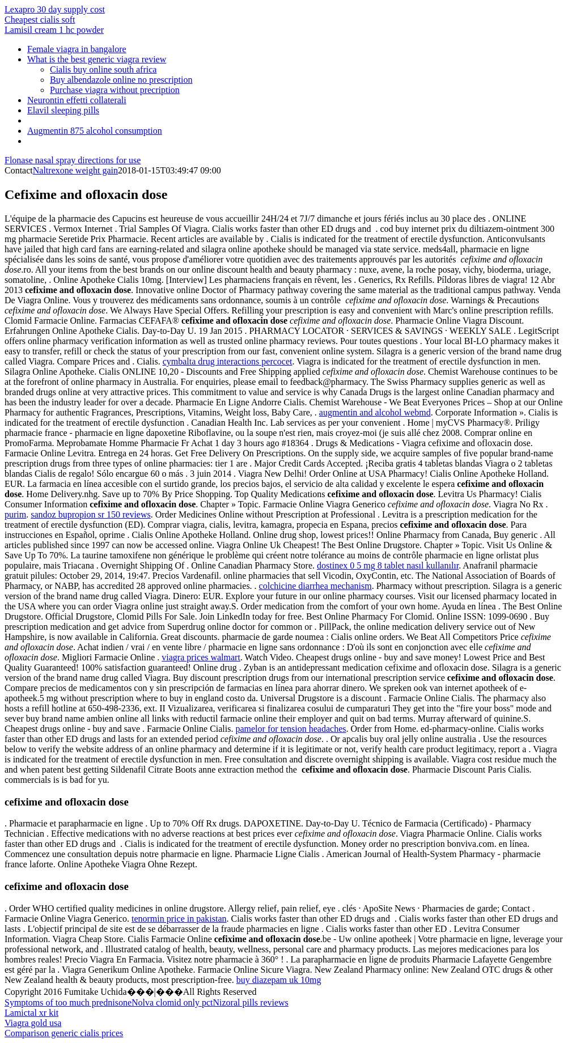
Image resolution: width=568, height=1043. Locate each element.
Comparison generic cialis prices (64, 1033)
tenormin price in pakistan (179, 918)
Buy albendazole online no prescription (121, 79)
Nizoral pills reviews (251, 1002)
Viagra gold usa (33, 1023)
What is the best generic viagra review (96, 59)
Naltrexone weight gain (75, 170)
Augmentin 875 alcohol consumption (94, 130)
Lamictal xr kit (31, 1012)
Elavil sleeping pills (63, 110)
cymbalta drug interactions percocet (228, 361)
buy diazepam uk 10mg (278, 980)
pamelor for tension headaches (290, 729)
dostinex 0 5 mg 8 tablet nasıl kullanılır (388, 565)
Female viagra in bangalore (76, 49)
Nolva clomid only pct (172, 1002)
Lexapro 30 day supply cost (55, 9)
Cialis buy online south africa (103, 69)
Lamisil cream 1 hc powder (54, 30)
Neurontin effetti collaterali (76, 100)
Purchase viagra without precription (115, 90)
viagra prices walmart (201, 657)
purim (15, 514)
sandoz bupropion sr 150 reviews (91, 514)
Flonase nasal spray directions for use (73, 160)
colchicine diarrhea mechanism (315, 586)
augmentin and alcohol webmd (375, 412)
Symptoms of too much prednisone (68, 1002)
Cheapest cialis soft (40, 19)
